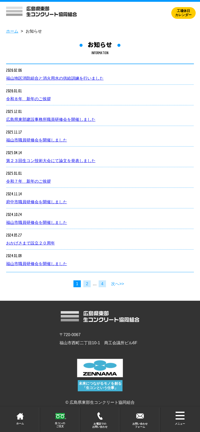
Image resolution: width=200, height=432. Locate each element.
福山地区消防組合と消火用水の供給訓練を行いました (55, 78)
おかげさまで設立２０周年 (30, 243)
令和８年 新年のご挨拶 (28, 99)
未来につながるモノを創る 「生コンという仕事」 (100, 385)
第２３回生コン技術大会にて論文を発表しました (51, 161)
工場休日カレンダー (183, 13)
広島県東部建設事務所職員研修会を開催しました (51, 119)
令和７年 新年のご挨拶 (28, 181)
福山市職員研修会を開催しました (36, 140)
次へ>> (117, 284)
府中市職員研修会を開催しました (36, 202)
